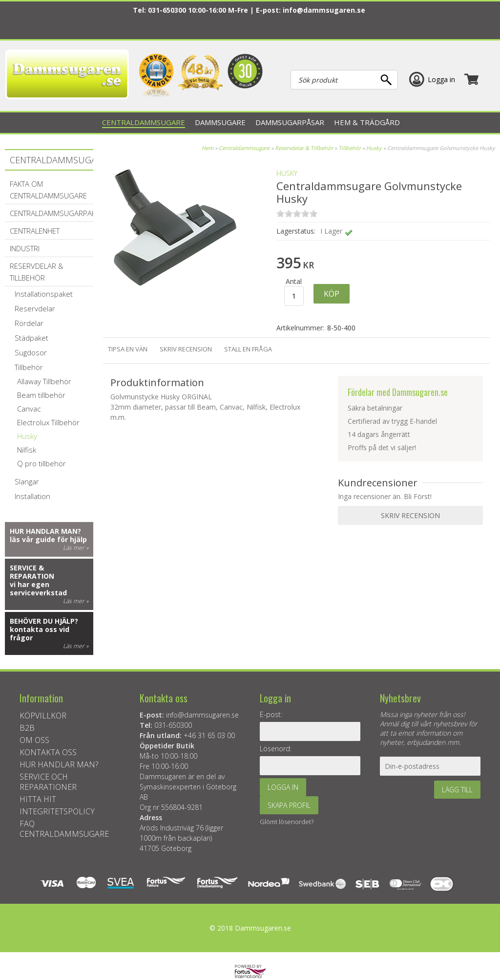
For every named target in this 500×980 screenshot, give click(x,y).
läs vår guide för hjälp (48, 539)
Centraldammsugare (244, 148)
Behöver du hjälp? (44, 621)
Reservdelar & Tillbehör (304, 148)
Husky (374, 148)
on (280, 213)
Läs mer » (75, 548)
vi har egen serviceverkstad (38, 588)
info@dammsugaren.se (324, 10)
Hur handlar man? (45, 531)
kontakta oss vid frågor (39, 633)
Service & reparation (32, 572)
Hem (207, 148)
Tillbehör (349, 148)
